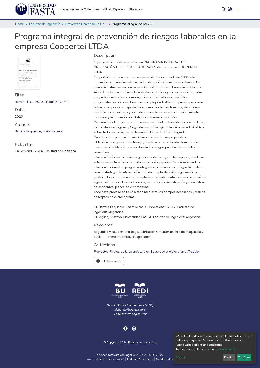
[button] (229, 9)
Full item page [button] (108, 261)
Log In (237, 9)
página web (139, 314)
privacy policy (226, 349)
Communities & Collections (80, 9)
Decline (229, 357)
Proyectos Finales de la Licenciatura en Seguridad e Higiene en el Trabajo (86, 24)
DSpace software (108, 355)
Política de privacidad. (142, 342)
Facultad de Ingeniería (44, 24)
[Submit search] (223, 9)
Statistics (135, 9)
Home (19, 24)
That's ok (244, 357)
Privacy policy (115, 359)
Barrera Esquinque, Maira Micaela (38, 131)
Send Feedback (165, 359)
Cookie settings (94, 359)
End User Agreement (140, 359)
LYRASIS (157, 355)
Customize (182, 357)
